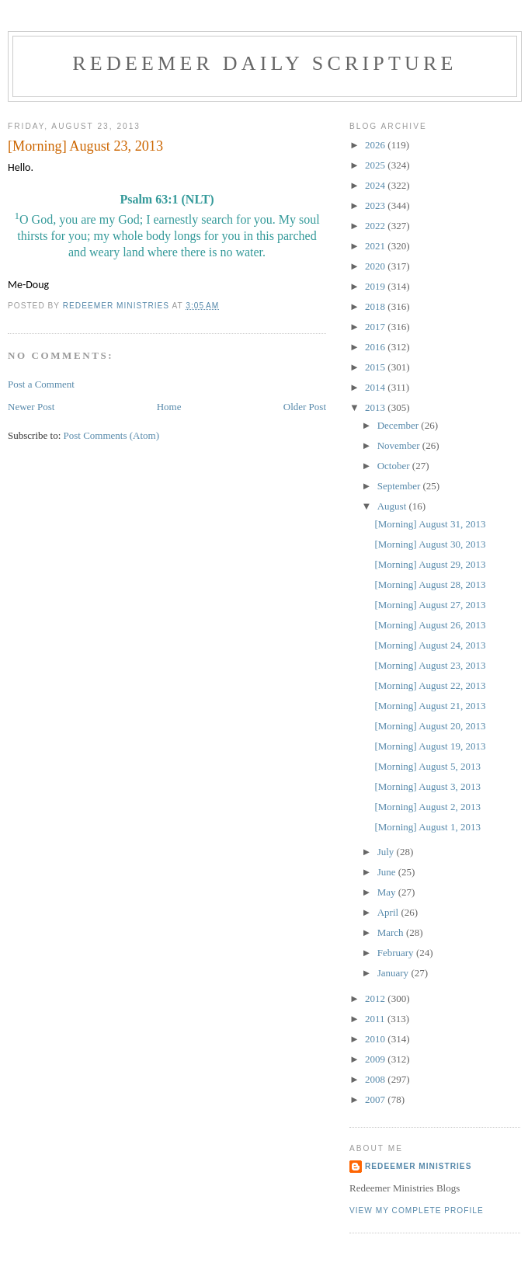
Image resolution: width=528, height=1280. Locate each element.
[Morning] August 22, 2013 (429, 685)
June (387, 872)
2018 (376, 306)
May (387, 892)
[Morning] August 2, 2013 (427, 806)
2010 (376, 1039)
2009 (376, 1059)
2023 (376, 205)
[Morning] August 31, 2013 (429, 524)
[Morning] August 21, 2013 (429, 705)
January (394, 973)
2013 (376, 407)
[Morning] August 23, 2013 (429, 665)
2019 (376, 286)
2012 (376, 998)
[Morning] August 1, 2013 (427, 827)
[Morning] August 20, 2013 (429, 726)
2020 (376, 266)
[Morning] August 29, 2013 (429, 564)
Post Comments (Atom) (112, 435)
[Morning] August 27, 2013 (429, 604)
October (394, 465)
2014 (376, 387)
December (399, 425)
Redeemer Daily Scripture (264, 63)
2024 (376, 185)
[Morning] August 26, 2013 (429, 625)
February (396, 952)
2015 (376, 367)
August (393, 506)
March (391, 932)
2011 (376, 1018)
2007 (376, 1099)
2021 (376, 246)
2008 (376, 1079)
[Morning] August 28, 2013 (429, 584)
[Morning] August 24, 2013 (429, 645)
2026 (376, 145)
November (399, 445)
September (400, 486)
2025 (376, 165)
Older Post (304, 406)
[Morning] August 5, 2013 (427, 766)
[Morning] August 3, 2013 (427, 786)
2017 (376, 326)
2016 (376, 347)
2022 (376, 225)
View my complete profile (416, 1210)
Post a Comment (41, 384)
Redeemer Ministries (418, 1166)
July (387, 851)
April (389, 912)
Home (169, 406)
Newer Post (31, 406)
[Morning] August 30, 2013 (429, 544)
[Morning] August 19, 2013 (429, 746)
